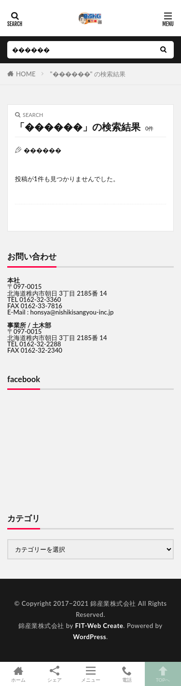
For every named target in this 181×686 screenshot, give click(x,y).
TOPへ (163, 674)
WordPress (89, 637)
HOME (26, 74)
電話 (127, 674)
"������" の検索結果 (87, 74)
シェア (54, 674)
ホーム (18, 674)
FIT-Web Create (99, 625)
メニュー (90, 674)
